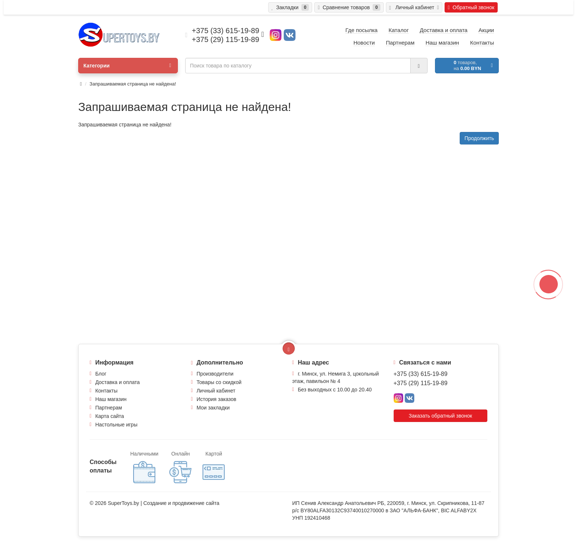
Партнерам (108, 408)
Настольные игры (116, 425)
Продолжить (479, 138)
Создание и (157, 503)
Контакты (106, 391)
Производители (215, 374)
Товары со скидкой (219, 382)
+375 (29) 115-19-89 (421, 383)
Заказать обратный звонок (440, 416)
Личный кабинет (216, 391)
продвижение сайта (195, 503)
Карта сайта (109, 416)
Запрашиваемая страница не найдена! (133, 84)
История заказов (216, 399)
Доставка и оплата (117, 382)
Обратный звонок (471, 7)
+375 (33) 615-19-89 (421, 374)
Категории (127, 65)
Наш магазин (111, 399)
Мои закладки (213, 408)
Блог (100, 374)
